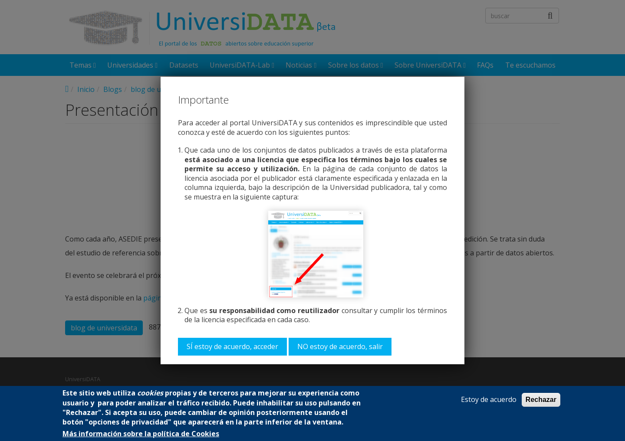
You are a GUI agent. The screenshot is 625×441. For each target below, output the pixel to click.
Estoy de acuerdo (488, 399)
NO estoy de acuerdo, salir (340, 346)
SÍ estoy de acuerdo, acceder (232, 346)
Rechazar (541, 399)
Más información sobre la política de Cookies (140, 433)
